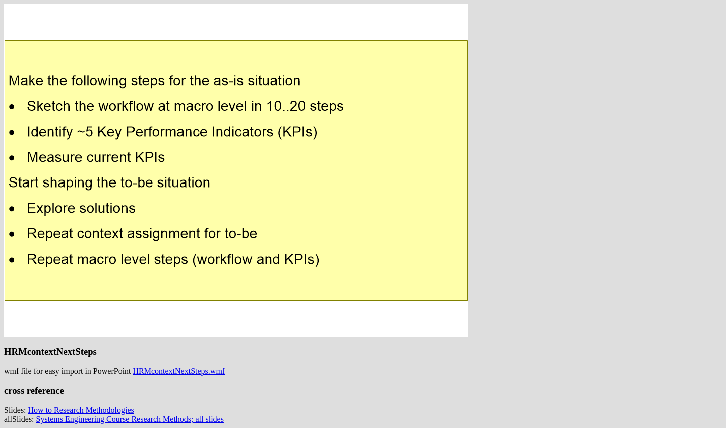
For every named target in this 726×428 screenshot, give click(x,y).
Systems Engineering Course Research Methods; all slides (130, 419)
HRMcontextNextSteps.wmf (179, 370)
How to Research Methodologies (81, 410)
